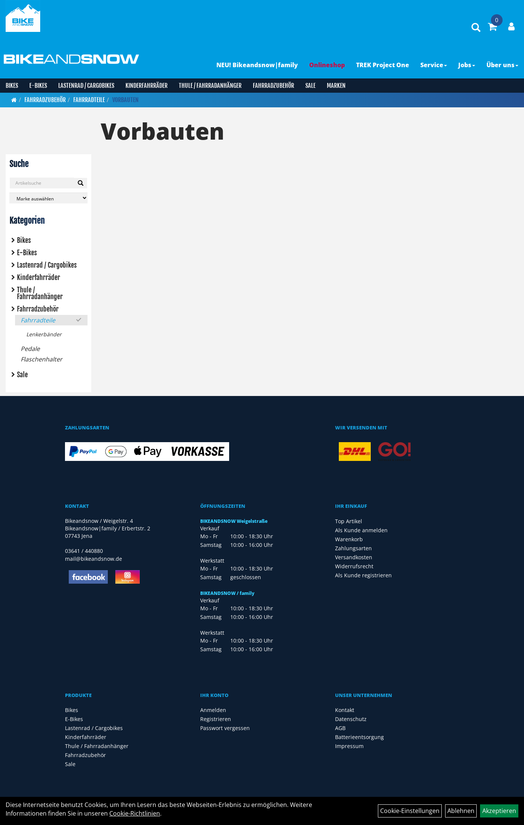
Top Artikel (348, 521)
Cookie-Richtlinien (134, 813)
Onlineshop (327, 65)
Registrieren (215, 719)
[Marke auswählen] (48, 198)
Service (433, 65)
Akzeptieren (499, 811)
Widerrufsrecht (354, 566)
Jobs (466, 65)
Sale (310, 85)
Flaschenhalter (41, 359)
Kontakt (344, 710)
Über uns (502, 65)
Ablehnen (460, 811)
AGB (340, 728)
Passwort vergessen (225, 728)
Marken (336, 85)
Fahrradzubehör (273, 85)
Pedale (30, 349)
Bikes (12, 85)
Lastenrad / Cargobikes (86, 85)
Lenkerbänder (44, 334)
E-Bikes (38, 85)
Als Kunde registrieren (363, 575)
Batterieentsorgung (359, 737)
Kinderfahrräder (146, 85)
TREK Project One (382, 65)
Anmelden (213, 710)
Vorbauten (125, 100)
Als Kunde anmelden (361, 530)
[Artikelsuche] (475, 28)
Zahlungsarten (353, 548)
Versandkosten (353, 557)
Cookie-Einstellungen (409, 811)
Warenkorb (349, 539)
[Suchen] (80, 183)
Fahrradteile (89, 100)
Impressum (349, 746)
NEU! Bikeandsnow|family (257, 65)
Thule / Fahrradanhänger (210, 85)
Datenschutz (351, 719)
